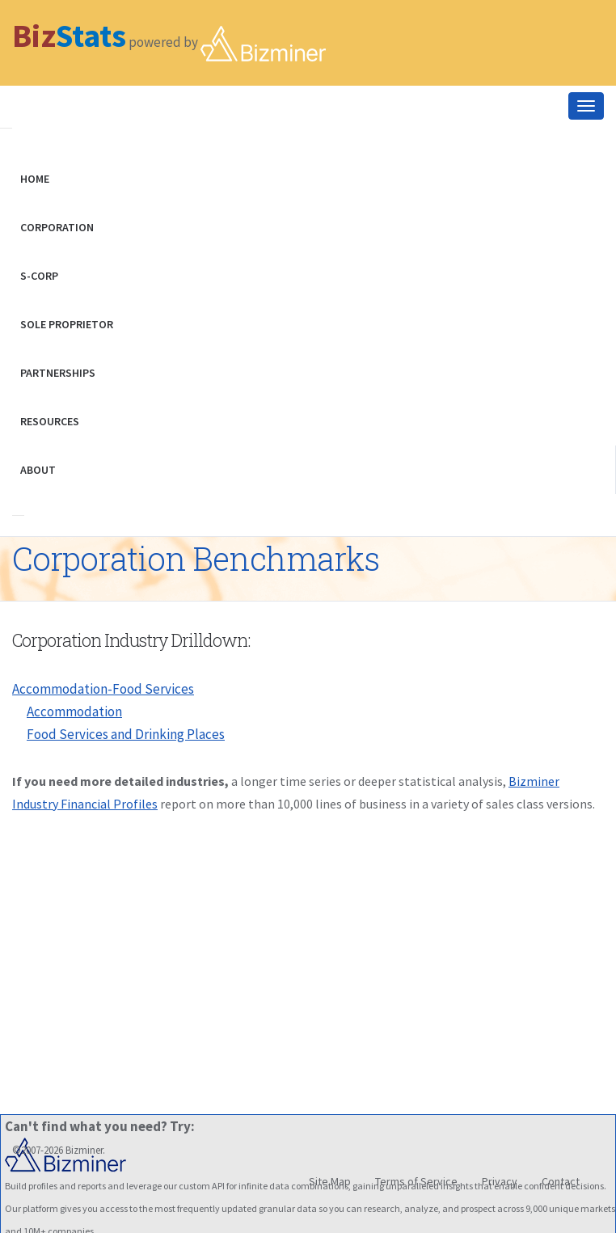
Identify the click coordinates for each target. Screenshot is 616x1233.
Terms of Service (416, 1181)
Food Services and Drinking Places (126, 734)
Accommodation (74, 711)
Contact (561, 1181)
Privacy (499, 1181)
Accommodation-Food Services (103, 689)
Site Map (330, 1181)
